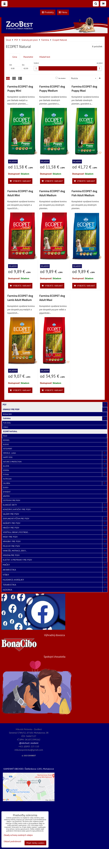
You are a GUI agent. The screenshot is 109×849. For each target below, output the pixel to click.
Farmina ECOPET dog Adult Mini (20, 193)
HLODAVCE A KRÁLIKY (55, 579)
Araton (6, 496)
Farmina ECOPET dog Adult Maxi (52, 298)
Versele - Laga (55, 453)
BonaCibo (7, 414)
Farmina (55, 418)
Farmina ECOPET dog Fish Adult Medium (84, 193)
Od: (15, 67)
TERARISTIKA (55, 584)
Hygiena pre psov (55, 555)
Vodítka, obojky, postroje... (55, 532)
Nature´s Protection (55, 462)
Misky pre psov (55, 537)
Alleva (55, 466)
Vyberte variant (20, 181)
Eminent (7, 492)
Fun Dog (7, 423)
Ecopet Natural (10, 431)
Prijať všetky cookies (35, 843)
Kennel (6, 440)
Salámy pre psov (11, 514)
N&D (5, 436)
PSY (55, 404)
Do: (28, 67)
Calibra (55, 483)
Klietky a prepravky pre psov (55, 560)
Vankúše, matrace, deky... (55, 551)
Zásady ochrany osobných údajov (18, 835)
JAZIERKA (55, 589)
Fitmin (55, 474)
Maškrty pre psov (55, 523)
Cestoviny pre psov (11, 500)
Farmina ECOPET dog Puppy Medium (52, 88)
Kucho (6, 444)
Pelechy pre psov (55, 546)
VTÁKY (55, 574)
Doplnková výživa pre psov (55, 518)
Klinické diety (55, 505)
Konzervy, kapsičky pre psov (55, 509)
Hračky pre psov (55, 528)
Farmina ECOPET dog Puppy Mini (20, 88)
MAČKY (55, 564)
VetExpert (7, 448)
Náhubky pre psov (55, 541)
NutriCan (7, 479)
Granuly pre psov (55, 409)
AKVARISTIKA (55, 569)
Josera (55, 470)
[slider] (36, 68)
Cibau (5, 427)
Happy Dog (55, 457)
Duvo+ (6, 487)
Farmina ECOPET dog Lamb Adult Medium (20, 298)
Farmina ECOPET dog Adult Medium (52, 193)
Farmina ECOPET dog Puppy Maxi (84, 88)
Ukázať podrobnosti (12, 841)
